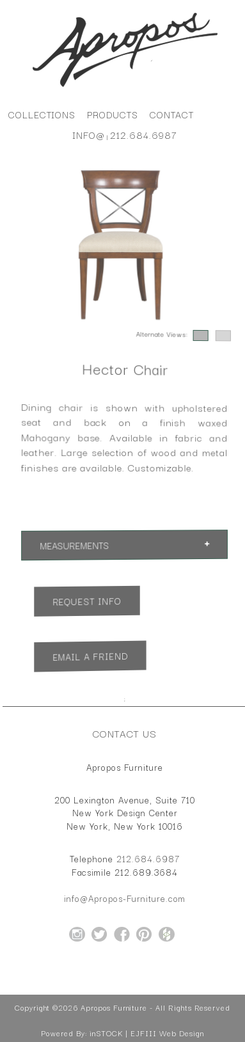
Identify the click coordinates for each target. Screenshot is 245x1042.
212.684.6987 (143, 134)
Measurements (74, 545)
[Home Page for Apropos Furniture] (125, 87)
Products (112, 114)
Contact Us (125, 733)
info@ (88, 134)
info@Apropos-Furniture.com (125, 898)
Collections (41, 114)
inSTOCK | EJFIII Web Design (147, 1033)
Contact (172, 114)
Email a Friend (89, 656)
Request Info (86, 601)
